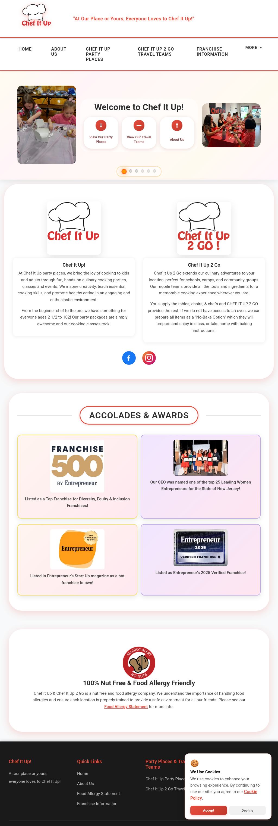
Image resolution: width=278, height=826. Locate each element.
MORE (254, 46)
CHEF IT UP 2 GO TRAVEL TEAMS (143, 48)
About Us (85, 761)
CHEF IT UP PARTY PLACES (78, 48)
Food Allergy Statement (126, 684)
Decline (248, 810)
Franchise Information (97, 782)
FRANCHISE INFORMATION (203, 48)
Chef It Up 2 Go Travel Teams (172, 767)
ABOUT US (39, 48)
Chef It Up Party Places (167, 757)
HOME (18, 46)
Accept (208, 810)
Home (82, 751)
